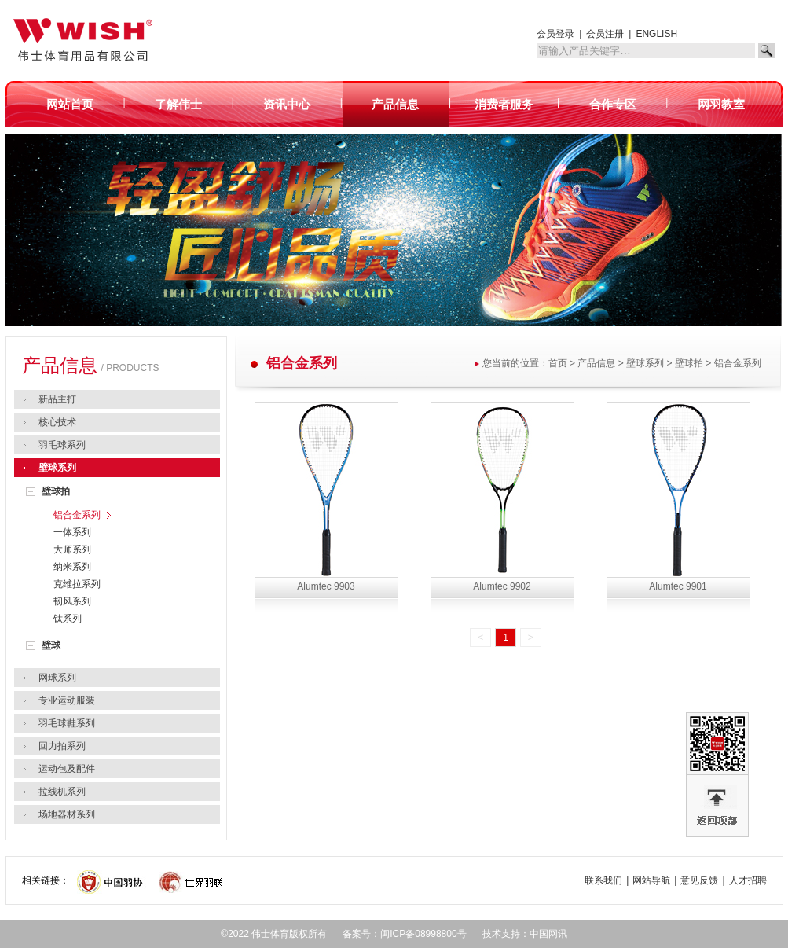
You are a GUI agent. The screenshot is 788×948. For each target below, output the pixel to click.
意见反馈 (699, 880)
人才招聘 (748, 880)
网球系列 (57, 677)
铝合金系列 (77, 514)
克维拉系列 (77, 584)
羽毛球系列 (62, 444)
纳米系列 (72, 566)
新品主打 (57, 399)
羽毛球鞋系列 (66, 723)
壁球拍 (56, 491)
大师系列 (72, 549)
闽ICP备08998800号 (423, 933)
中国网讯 (548, 933)
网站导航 (651, 880)
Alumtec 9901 (677, 586)
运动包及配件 (66, 768)
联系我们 (603, 880)
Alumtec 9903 (325, 586)
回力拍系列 (62, 745)
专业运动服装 (66, 700)
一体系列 (72, 532)
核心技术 (57, 422)
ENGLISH (656, 33)
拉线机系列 (62, 791)
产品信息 (596, 363)
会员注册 (605, 33)
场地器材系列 (66, 814)
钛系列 (67, 618)
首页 (557, 363)
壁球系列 (57, 467)
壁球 (51, 645)
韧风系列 (72, 601)
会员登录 (555, 33)
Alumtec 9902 (501, 586)
